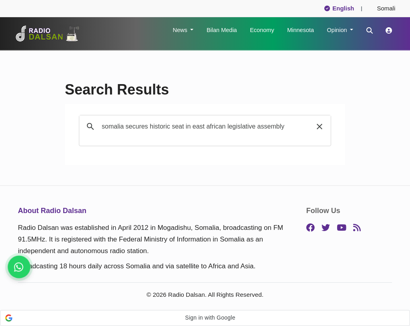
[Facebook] (310, 228)
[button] (319, 126)
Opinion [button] (338, 30)
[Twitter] (326, 228)
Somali (382, 8)
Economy (262, 30)
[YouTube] (341, 228)
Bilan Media (222, 30)
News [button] (181, 30)
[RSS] (357, 228)
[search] (204, 126)
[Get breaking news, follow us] (19, 267)
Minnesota (300, 30)
